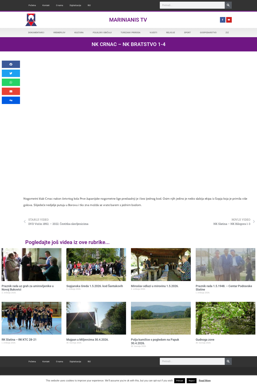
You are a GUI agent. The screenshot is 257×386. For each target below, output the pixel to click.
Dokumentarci (36, 32)
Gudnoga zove (205, 339)
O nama (59, 5)
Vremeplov (59, 32)
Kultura (79, 32)
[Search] (228, 5)
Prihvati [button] (179, 380)
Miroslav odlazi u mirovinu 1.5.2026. (155, 286)
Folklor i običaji (102, 32)
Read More (205, 380)
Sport (187, 32)
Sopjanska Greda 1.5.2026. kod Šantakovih (94, 286)
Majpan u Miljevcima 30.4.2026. (87, 339)
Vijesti (153, 32)
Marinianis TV (128, 20)
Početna (32, 5)
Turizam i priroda (130, 32)
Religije (170, 32)
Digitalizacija (75, 5)
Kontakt (45, 5)
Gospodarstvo (208, 32)
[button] (11, 64)
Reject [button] (192, 380)
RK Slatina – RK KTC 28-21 (19, 339)
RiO (89, 5)
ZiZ (227, 32)
